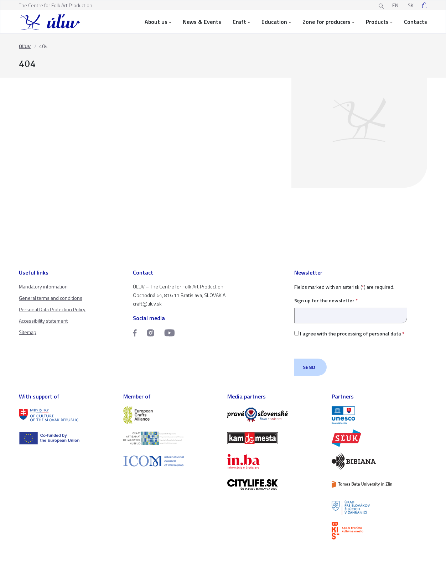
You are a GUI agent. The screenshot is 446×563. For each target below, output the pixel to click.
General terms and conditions (50, 298)
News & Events (202, 21)
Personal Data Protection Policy (52, 309)
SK (411, 5)
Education (276, 21)
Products (379, 21)
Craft (241, 21)
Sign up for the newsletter (350, 308)
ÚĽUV (25, 46)
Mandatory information (43, 286)
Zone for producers (328, 21)
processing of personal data (369, 333)
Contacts (415, 21)
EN (395, 5)
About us (158, 21)
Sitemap (27, 332)
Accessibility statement (43, 320)
